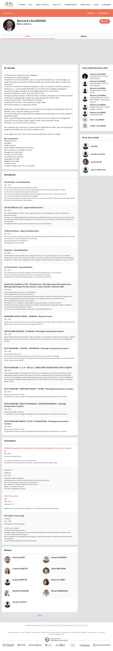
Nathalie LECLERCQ (98, 154)
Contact (22, 632)
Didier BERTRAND (58, 568)
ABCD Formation (11, 496)
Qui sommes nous (13, 632)
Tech (30, 4)
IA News (22, 4)
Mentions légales (81, 632)
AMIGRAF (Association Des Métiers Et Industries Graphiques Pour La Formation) (37, 448)
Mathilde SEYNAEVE (20, 591)
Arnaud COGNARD (58, 557)
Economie (106, 4)
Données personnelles (53, 632)
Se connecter (103, 13)
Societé (43, 632)
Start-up (56, 4)
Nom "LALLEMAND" (97, 120)
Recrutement (36, 632)
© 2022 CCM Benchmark (56, 634)
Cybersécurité (70, 4)
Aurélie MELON (96, 162)
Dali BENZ (94, 146)
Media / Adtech (42, 4)
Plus (39, 615)
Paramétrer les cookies (68, 632)
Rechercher (10, 13)
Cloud (96, 4)
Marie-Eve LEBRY (58, 580)
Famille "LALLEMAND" (98, 126)
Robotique (85, 4)
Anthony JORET (18, 557)
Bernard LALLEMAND (98, 74)
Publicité (28, 632)
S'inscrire (91, 13)
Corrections (101, 632)
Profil (27, 36)
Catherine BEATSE (20, 568)
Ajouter (105, 21)
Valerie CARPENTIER (98, 170)
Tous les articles (92, 632)
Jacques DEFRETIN (19, 580)
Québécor (8, 470)
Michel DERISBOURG (59, 591)
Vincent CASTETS (19, 602)
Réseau (83, 36)
